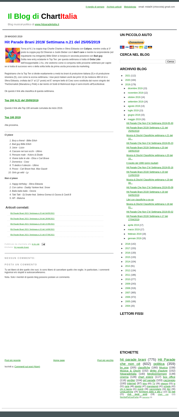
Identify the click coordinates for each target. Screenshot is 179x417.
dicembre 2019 (135, 88)
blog (145, 383)
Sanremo (145, 397)
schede (167, 386)
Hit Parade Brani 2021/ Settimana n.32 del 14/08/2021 (32, 229)
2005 (128, 301)
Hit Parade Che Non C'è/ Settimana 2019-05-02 (149, 212)
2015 (128, 257)
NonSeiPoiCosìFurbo (129, 397)
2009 (128, 283)
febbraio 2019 (135, 234)
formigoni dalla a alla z (150, 391)
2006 (128, 297)
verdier (131, 380)
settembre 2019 (136, 101)
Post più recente (13, 360)
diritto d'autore (158, 370)
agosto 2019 (134, 106)
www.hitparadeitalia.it (47, 24)
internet (131, 383)
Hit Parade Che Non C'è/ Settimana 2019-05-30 (149, 123)
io (174, 383)
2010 (128, 279)
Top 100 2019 (13, 117)
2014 (128, 261)
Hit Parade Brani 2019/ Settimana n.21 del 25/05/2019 (52, 42)
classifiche (144, 367)
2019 (128, 84)
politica (159, 364)
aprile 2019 (134, 225)
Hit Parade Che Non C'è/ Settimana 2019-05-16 (149, 167)
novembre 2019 (136, 93)
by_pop (124, 367)
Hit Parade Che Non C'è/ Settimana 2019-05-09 (149, 187)
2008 (128, 288)
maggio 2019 (134, 119)
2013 (128, 266)
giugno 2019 (134, 115)
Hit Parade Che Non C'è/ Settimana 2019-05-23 (149, 143)
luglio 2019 (133, 110)
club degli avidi (137, 394)
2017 (128, 248)
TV (153, 383)
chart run (163, 394)
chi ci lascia (126, 389)
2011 (128, 275)
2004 (128, 306)
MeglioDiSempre (157, 373)
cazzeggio (169, 380)
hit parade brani (21, 247)
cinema (124, 376)
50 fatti (171, 391)
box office (169, 376)
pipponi (164, 383)
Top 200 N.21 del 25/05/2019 (21, 100)
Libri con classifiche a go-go (140, 199)
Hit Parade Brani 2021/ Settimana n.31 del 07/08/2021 (32, 234)
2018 (128, 244)
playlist (138, 386)
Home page (59, 360)
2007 (128, 292)
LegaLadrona (126, 391)
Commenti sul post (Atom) (27, 366)
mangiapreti (152, 386)
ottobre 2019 (134, 97)
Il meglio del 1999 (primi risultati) (142, 163)
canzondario (155, 389)
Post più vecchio (105, 360)
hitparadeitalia (128, 373)
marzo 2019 (134, 229)
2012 (128, 270)
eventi (141, 389)
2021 (128, 75)
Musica (163, 367)
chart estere (145, 376)
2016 (128, 252)
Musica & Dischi (130, 370)
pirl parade (149, 380)
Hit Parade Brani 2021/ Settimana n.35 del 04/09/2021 (32, 213)
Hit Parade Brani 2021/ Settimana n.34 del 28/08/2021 (32, 218)
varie (127, 386)
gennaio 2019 (135, 238)
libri (169, 389)
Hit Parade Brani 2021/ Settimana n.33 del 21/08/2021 (32, 224)
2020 (128, 80)
